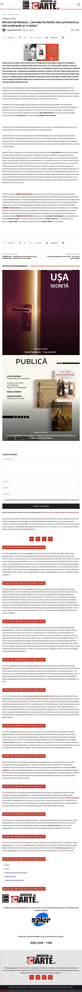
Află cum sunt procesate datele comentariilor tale (60, 512)
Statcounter (4, 991)
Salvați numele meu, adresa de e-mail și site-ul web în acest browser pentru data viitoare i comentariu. (42, 500)
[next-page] (7, 445)
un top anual (32, 666)
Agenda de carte (13, 14)
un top (30, 553)
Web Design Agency (61, 987)
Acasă (4, 14)
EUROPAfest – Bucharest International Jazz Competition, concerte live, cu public (19, 257)
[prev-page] (3, 445)
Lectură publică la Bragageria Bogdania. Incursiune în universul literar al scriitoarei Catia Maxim (41, 436)
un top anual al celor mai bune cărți (41, 696)
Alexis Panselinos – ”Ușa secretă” (41, 352)
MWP (71, 987)
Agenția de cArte (15, 30)
